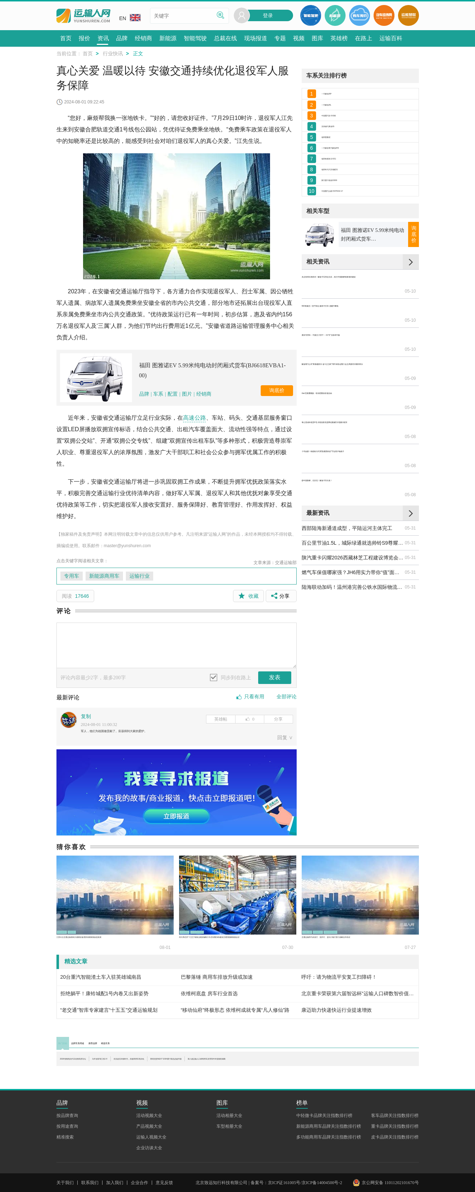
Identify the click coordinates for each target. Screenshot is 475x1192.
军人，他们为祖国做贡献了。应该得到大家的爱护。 (139, 732)
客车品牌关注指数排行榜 (395, 1115)
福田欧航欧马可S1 (342, 191)
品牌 (145, 394)
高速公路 (194, 418)
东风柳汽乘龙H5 (339, 143)
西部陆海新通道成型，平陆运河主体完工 (347, 463)
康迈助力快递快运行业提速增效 (336, 1013)
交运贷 (94, 930)
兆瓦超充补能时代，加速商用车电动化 (255, 1064)
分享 (278, 719)
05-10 (410, 327)
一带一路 (315, 930)
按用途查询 (67, 1126)
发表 (274, 677)
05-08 (410, 400)
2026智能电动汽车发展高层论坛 (96, 1064)
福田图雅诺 (334, 159)
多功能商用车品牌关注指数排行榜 (328, 1137)
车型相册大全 (229, 1126)
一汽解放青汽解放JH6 (346, 175)
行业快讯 (113, 53)
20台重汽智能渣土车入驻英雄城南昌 (101, 980)
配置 (173, 394)
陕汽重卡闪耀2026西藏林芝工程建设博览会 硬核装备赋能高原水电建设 (353, 493)
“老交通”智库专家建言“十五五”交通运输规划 (109, 1013)
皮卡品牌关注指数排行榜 (395, 1137)
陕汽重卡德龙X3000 (343, 222)
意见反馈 (164, 1183)
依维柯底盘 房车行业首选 (209, 997)
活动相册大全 (229, 1115)
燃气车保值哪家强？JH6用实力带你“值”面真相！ (353, 508)
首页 (88, 53)
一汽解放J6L (335, 112)
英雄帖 (220, 719)
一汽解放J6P (335, 96)
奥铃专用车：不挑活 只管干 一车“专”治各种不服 (353, 356)
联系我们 (90, 1183)
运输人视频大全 (151, 1137)
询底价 (276, 390)
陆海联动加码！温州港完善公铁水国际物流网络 (353, 522)
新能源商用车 (104, 576)
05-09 (410, 371)
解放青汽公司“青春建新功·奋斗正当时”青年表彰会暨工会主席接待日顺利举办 (353, 371)
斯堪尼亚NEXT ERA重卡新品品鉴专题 (360, 1064)
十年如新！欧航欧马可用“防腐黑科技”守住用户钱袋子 (353, 415)
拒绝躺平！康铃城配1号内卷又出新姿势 (104, 997)
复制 (86, 716)
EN (130, 17)
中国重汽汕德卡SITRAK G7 (352, 238)
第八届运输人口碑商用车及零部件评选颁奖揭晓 (113, 1071)
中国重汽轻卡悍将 (341, 128)
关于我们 (65, 1183)
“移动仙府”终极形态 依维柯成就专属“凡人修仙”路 (235, 1013)
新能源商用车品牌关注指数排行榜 (328, 1126)
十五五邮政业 (224, 930)
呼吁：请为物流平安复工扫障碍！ (339, 980)
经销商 (203, 394)
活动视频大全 (149, 1115)
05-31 (410, 463)
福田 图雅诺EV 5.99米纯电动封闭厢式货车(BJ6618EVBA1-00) (212, 370)
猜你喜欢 (71, 850)
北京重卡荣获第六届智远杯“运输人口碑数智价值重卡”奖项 (358, 997)
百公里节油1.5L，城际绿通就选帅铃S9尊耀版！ (353, 478)
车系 (158, 394)
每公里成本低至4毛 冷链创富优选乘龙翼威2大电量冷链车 (353, 401)
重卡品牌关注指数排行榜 (395, 1126)
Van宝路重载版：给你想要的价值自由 (344, 386)
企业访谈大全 (149, 1147)
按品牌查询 (67, 1115)
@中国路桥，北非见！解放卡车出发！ (344, 430)
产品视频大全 (149, 1126)
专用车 (71, 576)
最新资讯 (317, 448)
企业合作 (139, 1183)
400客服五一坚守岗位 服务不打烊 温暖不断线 (352, 342)
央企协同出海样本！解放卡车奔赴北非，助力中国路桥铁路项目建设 (353, 327)
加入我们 (114, 1183)
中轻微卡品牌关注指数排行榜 (324, 1115)
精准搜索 (65, 1137)
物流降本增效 (372, 930)
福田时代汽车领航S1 (344, 207)
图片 (187, 394)
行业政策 (70, 930)
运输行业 (139, 576)
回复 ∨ (285, 741)
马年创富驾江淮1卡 (171, 1064)
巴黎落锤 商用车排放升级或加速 (217, 980)
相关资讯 (317, 312)
